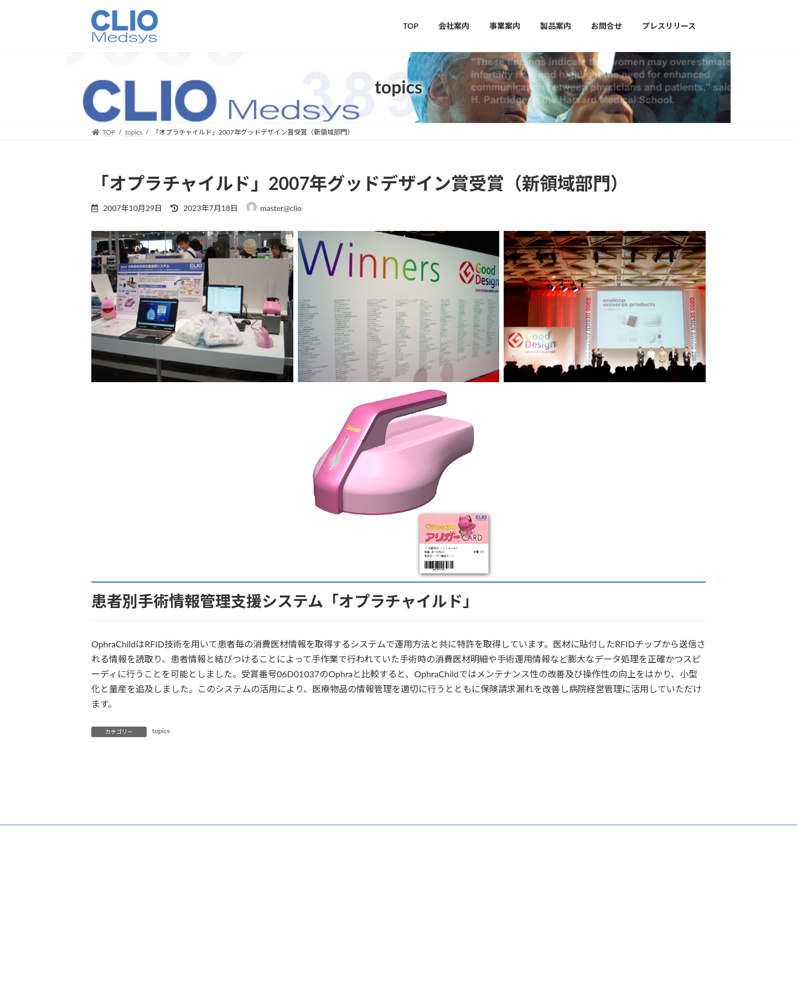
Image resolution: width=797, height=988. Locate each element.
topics (161, 731)
